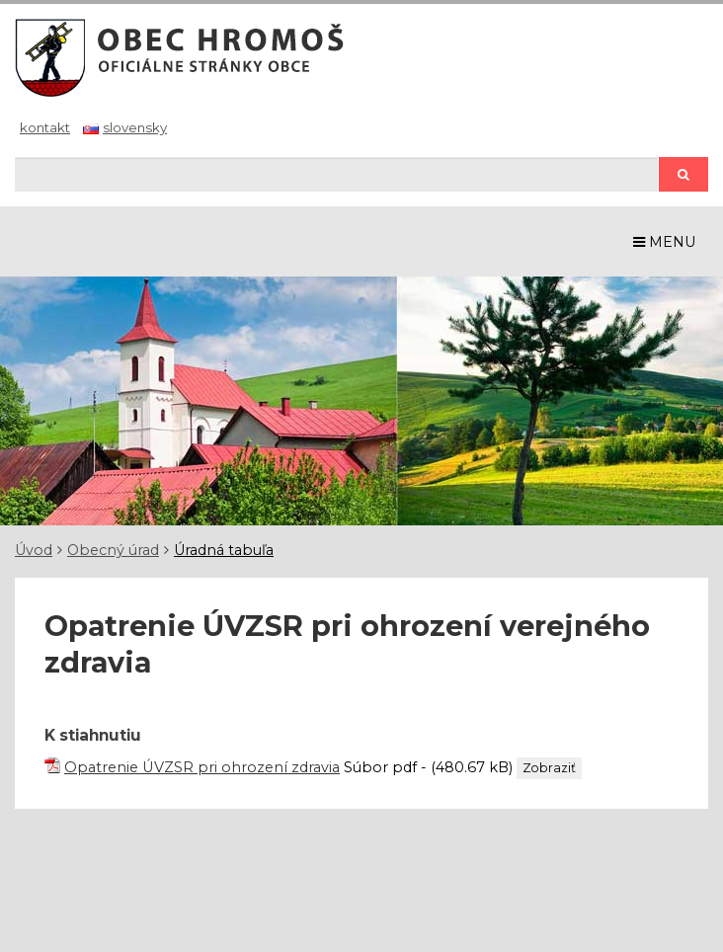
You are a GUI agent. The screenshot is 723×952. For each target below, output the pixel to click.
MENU (664, 242)
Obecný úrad (113, 550)
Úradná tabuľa (224, 550)
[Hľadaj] (336, 174)
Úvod (33, 550)
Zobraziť (549, 767)
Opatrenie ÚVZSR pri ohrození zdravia (202, 767)
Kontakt (45, 127)
